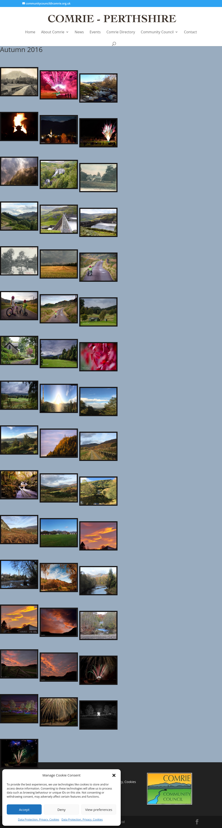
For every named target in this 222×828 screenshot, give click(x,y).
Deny (61, 809)
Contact (190, 32)
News (79, 32)
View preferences (98, 809)
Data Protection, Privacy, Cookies (38, 819)
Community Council (157, 32)
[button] (114, 775)
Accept (24, 809)
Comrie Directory (120, 32)
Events (95, 32)
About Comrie (52, 32)
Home (30, 32)
